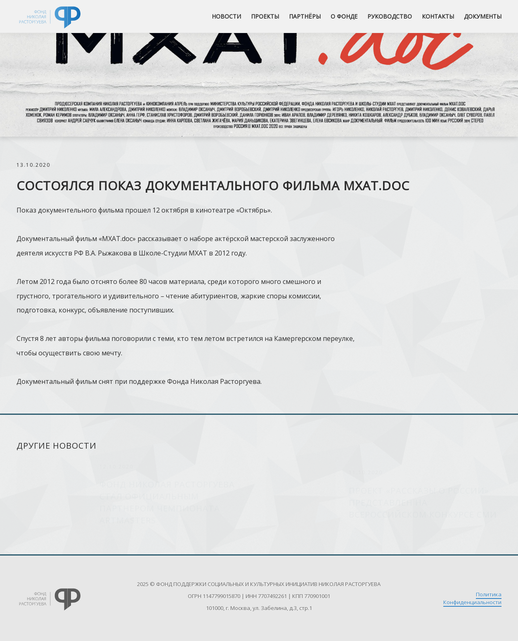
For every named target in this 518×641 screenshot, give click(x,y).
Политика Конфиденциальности (472, 598)
